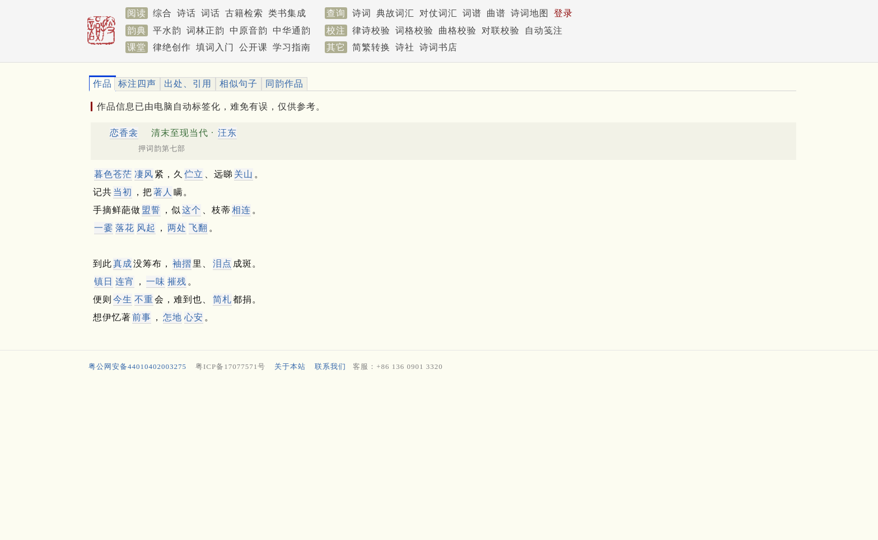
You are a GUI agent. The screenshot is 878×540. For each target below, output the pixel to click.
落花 (124, 228)
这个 (191, 210)
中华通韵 (292, 30)
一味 (155, 281)
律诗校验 (371, 30)
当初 (122, 192)
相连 (241, 210)
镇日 (103, 281)
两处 (176, 228)
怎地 (172, 317)
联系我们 (330, 366)
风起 (146, 228)
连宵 (124, 281)
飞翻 (198, 228)
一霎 (103, 228)
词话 (210, 13)
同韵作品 (284, 83)
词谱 (472, 13)
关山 (243, 174)
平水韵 (167, 30)
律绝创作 (172, 47)
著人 (162, 192)
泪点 (222, 263)
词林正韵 (205, 30)
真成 (122, 263)
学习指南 (292, 47)
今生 (122, 299)
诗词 (361, 13)
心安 (193, 317)
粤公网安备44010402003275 (137, 366)
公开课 (253, 47)
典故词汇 (395, 13)
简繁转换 (371, 47)
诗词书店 (438, 47)
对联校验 (501, 30)
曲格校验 (457, 30)
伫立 (193, 174)
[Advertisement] (422, 458)
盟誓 (151, 210)
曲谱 (496, 13)
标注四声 (137, 83)
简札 (222, 299)
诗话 (186, 13)
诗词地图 (530, 13)
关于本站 (290, 366)
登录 (563, 13)
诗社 (404, 47)
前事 (141, 317)
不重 (143, 299)
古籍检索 (244, 13)
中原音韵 (249, 30)
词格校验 (414, 30)
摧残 (176, 281)
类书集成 (287, 13)
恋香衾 (124, 133)
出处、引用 (188, 83)
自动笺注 (544, 30)
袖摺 (182, 263)
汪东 (227, 133)
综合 (162, 13)
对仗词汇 (438, 13)
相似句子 (239, 83)
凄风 (143, 174)
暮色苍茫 (113, 174)
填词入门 (215, 47)
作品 (102, 83)
